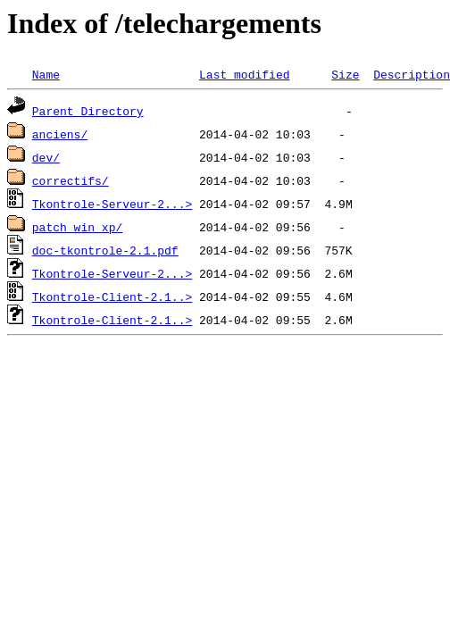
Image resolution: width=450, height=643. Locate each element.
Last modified (244, 74)
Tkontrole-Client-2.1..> (112, 296)
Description (411, 74)
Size (345, 74)
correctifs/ (70, 180)
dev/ (46, 157)
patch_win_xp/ (77, 227)
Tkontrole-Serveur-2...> (112, 204)
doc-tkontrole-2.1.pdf (105, 250)
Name (46, 74)
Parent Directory (88, 111)
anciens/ (60, 134)
